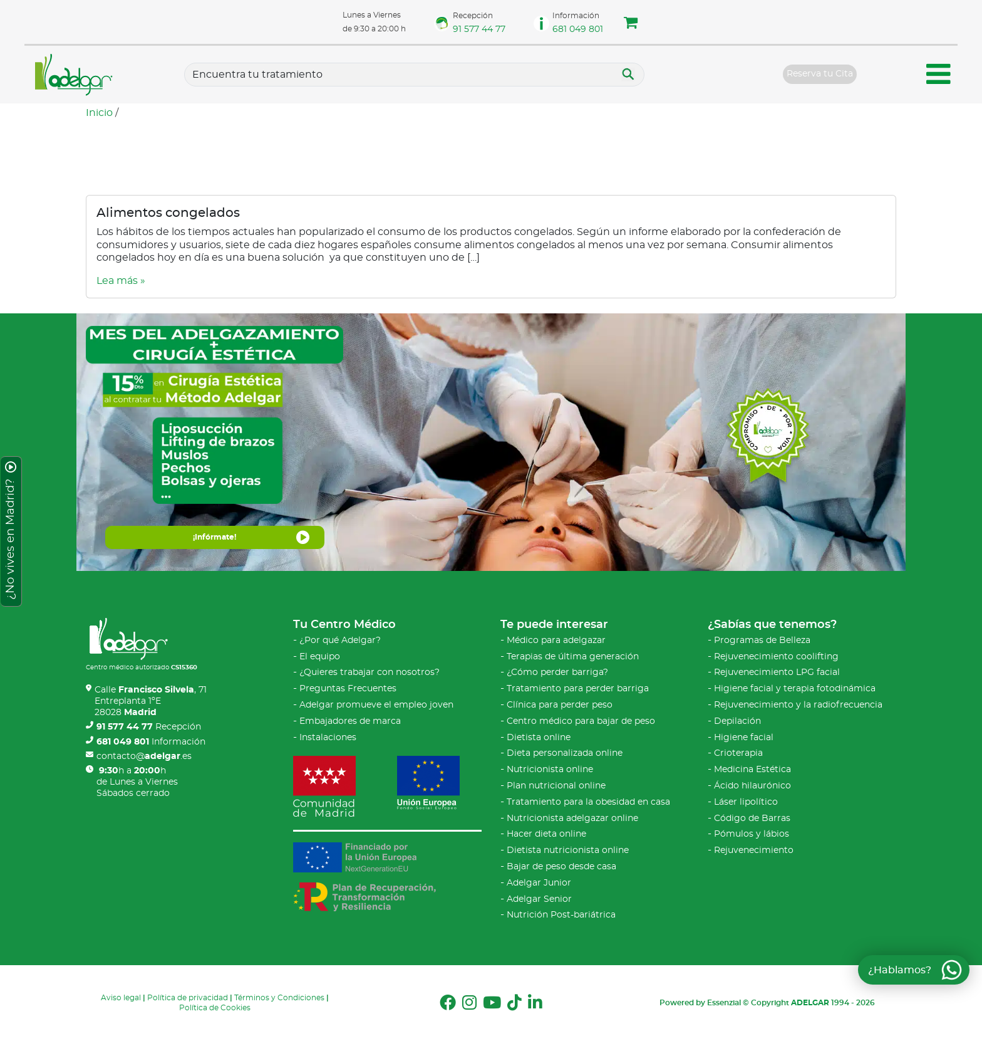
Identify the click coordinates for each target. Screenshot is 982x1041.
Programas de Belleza (762, 640)
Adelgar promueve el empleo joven (376, 705)
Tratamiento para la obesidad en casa (588, 802)
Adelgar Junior (539, 883)
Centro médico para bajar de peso (581, 721)
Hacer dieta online (546, 834)
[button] (630, 24)
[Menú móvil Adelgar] (938, 76)
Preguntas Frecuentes (347, 688)
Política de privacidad (187, 998)
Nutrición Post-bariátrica (561, 915)
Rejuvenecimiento (753, 850)
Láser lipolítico (746, 802)
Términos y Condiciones (279, 998)
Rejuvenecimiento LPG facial (777, 672)
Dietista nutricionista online (568, 850)
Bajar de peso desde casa (561, 866)
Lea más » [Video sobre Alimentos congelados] (120, 281)
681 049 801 (577, 29)
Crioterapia (738, 753)
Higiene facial (743, 737)
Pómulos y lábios (751, 834)
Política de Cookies (215, 1008)
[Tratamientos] (414, 74)
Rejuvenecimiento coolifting (776, 656)
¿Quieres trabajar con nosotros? (369, 672)
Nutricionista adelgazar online (572, 818)
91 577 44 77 (479, 29)
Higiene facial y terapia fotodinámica (795, 688)
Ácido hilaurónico (752, 786)
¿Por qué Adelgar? (340, 640)
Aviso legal (121, 998)
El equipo (319, 656)
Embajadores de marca (350, 721)
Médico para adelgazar (556, 640)
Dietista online (539, 737)
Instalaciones (327, 737)
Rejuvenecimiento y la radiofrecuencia (798, 705)
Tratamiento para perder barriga (578, 688)
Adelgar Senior (539, 899)
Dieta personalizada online (565, 753)
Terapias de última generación (573, 656)
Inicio (99, 113)
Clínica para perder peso (559, 705)
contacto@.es (144, 756)
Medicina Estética (752, 769)
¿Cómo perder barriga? (557, 672)
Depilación (737, 721)
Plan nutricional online (556, 786)
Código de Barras (752, 818)
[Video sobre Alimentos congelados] (490, 213)
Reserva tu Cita (820, 74)
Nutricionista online (550, 769)
